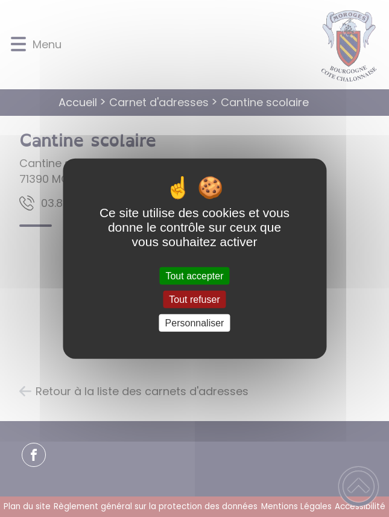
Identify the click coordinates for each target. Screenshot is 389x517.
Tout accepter (194, 275)
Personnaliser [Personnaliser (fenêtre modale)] (194, 323)
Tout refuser (194, 299)
